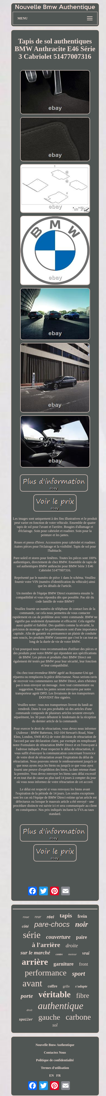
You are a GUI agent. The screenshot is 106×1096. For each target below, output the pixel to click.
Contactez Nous (55, 1052)
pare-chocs (52, 924)
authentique (60, 1006)
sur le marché (35, 952)
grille (66, 986)
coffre (52, 986)
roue (26, 917)
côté (25, 926)
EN (51, 1075)
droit (29, 1010)
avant (32, 983)
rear (38, 917)
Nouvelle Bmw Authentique (55, 1045)
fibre (82, 995)
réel (50, 916)
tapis (65, 915)
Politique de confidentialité (55, 1060)
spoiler (26, 1020)
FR (58, 1075)
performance (46, 972)
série (31, 935)
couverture (58, 937)
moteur (72, 954)
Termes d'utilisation (55, 1068)
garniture (63, 964)
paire (81, 937)
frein (82, 916)
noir (81, 924)
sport (78, 973)
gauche (49, 1017)
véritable (55, 994)
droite (72, 945)
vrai (85, 953)
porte (27, 996)
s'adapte (81, 986)
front (83, 964)
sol (55, 1025)
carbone (78, 1017)
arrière (35, 962)
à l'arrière (46, 944)
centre (59, 954)
